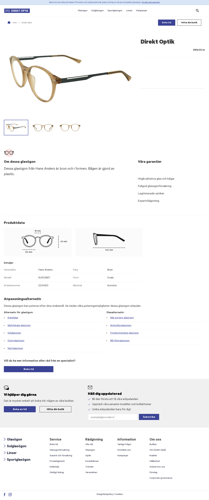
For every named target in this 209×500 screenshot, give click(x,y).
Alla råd (89, 444)
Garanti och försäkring (61, 456)
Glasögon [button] (82, 11)
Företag (153, 472)
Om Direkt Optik (158, 450)
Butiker (153, 444)
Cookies (119, 494)
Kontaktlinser (92, 461)
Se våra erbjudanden (151, 2)
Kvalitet (153, 456)
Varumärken (91, 472)
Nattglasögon (15, 348)
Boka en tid (20, 409)
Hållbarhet (155, 461)
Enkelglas (13, 318)
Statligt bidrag (57, 472)
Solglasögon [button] (97, 11)
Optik (88, 456)
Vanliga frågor (124, 444)
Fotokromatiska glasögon (124, 333)
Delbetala (54, 467)
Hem (12, 23)
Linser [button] (129, 11)
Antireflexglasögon (120, 326)
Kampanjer (123, 456)
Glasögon (13, 440)
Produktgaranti (57, 461)
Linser (10, 453)
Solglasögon (14, 333)
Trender (89, 467)
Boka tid (166, 23)
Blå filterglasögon (120, 341)
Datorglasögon (16, 341)
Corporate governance (161, 478)
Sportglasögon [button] (115, 11)
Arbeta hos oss (157, 467)
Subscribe (149, 417)
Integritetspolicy (105, 494)
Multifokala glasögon (19, 326)
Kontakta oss (124, 450)
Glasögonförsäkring (59, 450)
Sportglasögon (17, 460)
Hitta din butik (189, 23)
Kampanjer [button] (141, 11)
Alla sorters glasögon (122, 318)
